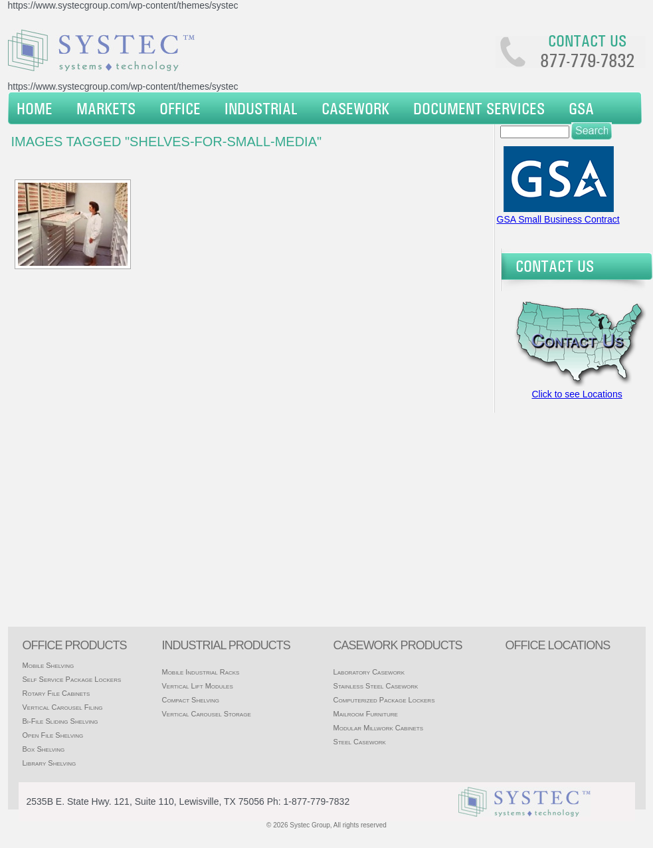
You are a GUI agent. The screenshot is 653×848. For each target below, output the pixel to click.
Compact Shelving (190, 700)
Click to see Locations (577, 394)
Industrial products (225, 645)
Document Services (479, 108)
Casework (355, 108)
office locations (558, 645)
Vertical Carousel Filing (63, 707)
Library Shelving (49, 763)
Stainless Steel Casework (376, 686)
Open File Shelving (53, 735)
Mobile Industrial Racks (200, 672)
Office (180, 108)
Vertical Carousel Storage (205, 714)
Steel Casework (359, 742)
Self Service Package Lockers (72, 679)
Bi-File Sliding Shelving (60, 721)
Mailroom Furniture (365, 714)
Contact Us (554, 266)
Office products (75, 645)
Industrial (261, 108)
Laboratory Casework (369, 672)
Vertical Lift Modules (197, 686)
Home (34, 108)
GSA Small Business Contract (558, 219)
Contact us (587, 41)
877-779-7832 (587, 60)
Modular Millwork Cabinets (378, 728)
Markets (106, 108)
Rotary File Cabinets (56, 693)
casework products (397, 645)
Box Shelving (44, 749)
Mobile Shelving (48, 665)
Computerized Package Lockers (384, 700)
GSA (581, 108)
